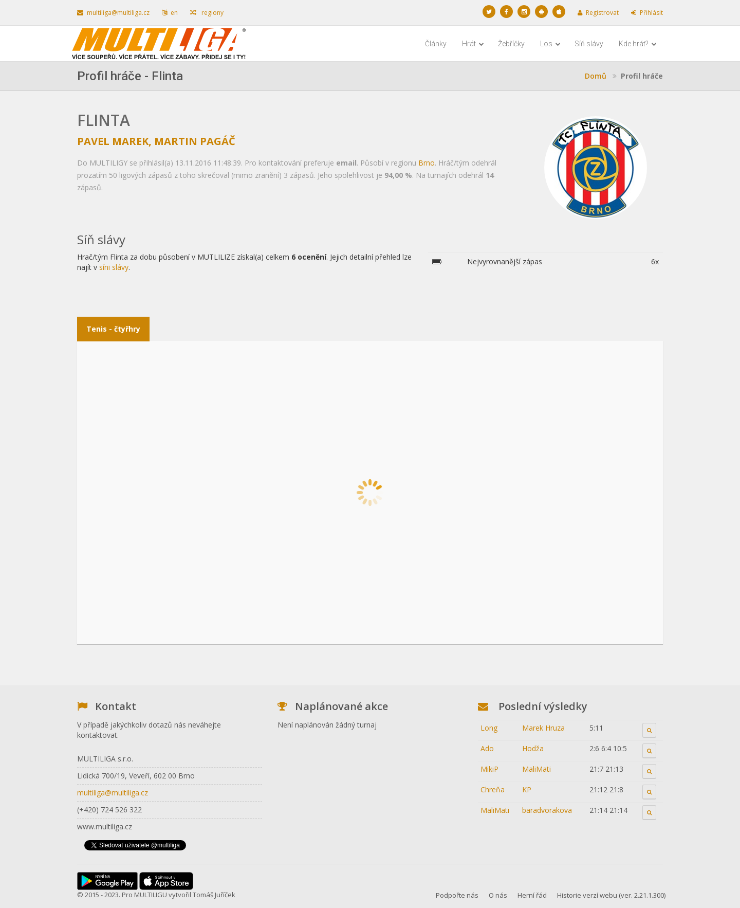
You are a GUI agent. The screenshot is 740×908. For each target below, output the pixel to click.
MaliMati (536, 769)
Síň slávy (589, 44)
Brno (426, 163)
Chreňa (492, 789)
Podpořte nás (457, 895)
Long (488, 728)
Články (436, 44)
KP (526, 789)
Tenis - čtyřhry (113, 329)
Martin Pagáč (194, 141)
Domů (595, 76)
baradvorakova (547, 810)
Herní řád (532, 895)
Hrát (473, 44)
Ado (487, 748)
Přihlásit (647, 12)
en (170, 12)
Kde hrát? (638, 44)
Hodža (533, 748)
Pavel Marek (113, 141)
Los (550, 44)
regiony (207, 12)
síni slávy (113, 267)
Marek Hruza (543, 728)
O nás (498, 895)
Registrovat (598, 12)
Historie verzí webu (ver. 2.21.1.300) (611, 895)
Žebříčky (511, 44)
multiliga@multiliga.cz (113, 12)
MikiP (489, 769)
